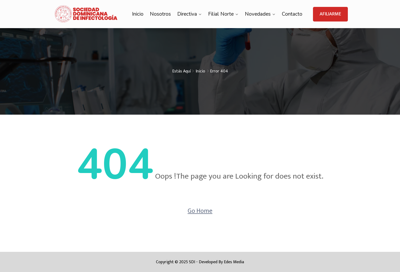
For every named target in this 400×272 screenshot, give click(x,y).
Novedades (258, 14)
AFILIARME (330, 14)
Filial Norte (221, 14)
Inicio (137, 14)
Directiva (187, 14)
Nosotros (160, 14)
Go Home (200, 211)
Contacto (292, 14)
